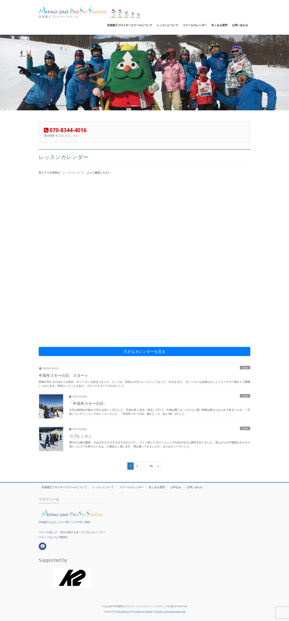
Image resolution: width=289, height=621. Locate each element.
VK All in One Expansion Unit (170, 611)
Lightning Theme (144, 611)
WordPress (123, 611)
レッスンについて (73, 172)
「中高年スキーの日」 (88, 403)
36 (151, 466)
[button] (21, 72)
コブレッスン (80, 436)
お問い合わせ (195, 487)
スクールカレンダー (131, 487)
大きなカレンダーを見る (144, 351)
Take (245, 367)
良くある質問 (157, 487)
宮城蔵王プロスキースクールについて (64, 487)
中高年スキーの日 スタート (63, 375)
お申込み (175, 487)
